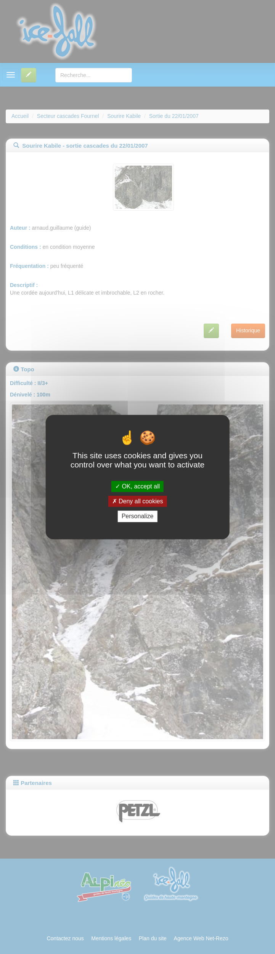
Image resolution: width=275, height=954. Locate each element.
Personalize (138, 516)
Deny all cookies (137, 501)
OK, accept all (137, 486)
